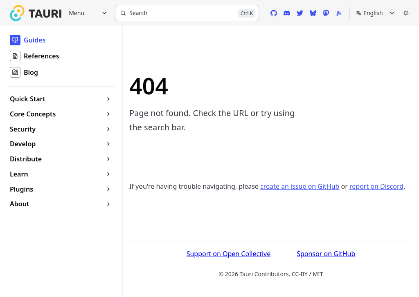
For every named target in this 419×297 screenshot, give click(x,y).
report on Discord (376, 186)
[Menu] (84, 13)
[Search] (187, 13)
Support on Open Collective (229, 253)
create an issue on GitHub (299, 186)
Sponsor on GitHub (326, 253)
